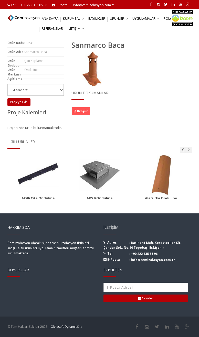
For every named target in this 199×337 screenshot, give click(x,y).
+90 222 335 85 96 (144, 254)
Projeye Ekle (19, 102)
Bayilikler (96, 18)
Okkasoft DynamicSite (66, 326)
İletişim (77, 28)
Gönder (145, 298)
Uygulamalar (146, 18)
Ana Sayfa (50, 18)
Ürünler (120, 18)
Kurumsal (74, 18)
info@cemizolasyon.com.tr (153, 260)
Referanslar (52, 28)
